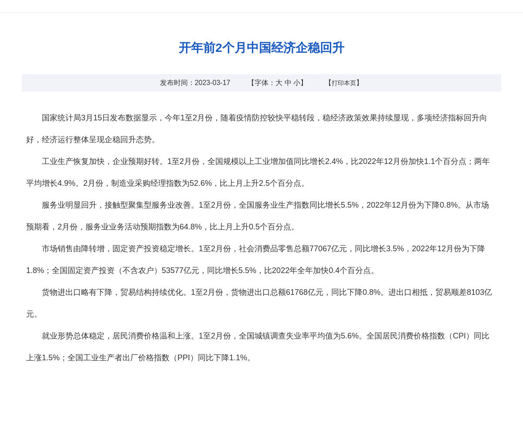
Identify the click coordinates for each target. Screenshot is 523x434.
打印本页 (344, 82)
